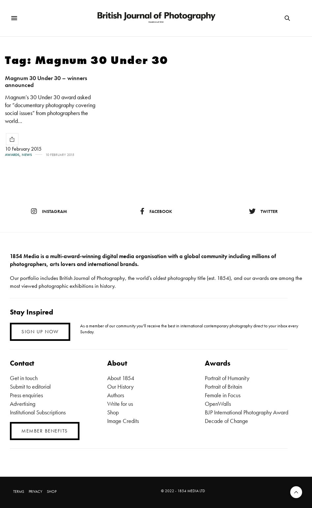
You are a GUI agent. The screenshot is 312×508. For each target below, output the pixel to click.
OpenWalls (218, 403)
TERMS (18, 491)
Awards (12, 155)
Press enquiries (26, 395)
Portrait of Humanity (227, 378)
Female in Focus (222, 395)
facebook (156, 211)
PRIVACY (35, 491)
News (27, 155)
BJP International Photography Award (246, 412)
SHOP (51, 491)
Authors (115, 395)
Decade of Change (226, 421)
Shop (113, 412)
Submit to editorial (30, 386)
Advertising (22, 403)
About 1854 (120, 378)
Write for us (120, 403)
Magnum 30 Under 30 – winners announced (46, 81)
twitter (263, 211)
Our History (120, 386)
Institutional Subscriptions (38, 412)
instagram (49, 211)
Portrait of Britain (223, 386)
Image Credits (123, 421)
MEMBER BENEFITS (44, 431)
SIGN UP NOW (40, 331)
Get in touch (24, 378)
